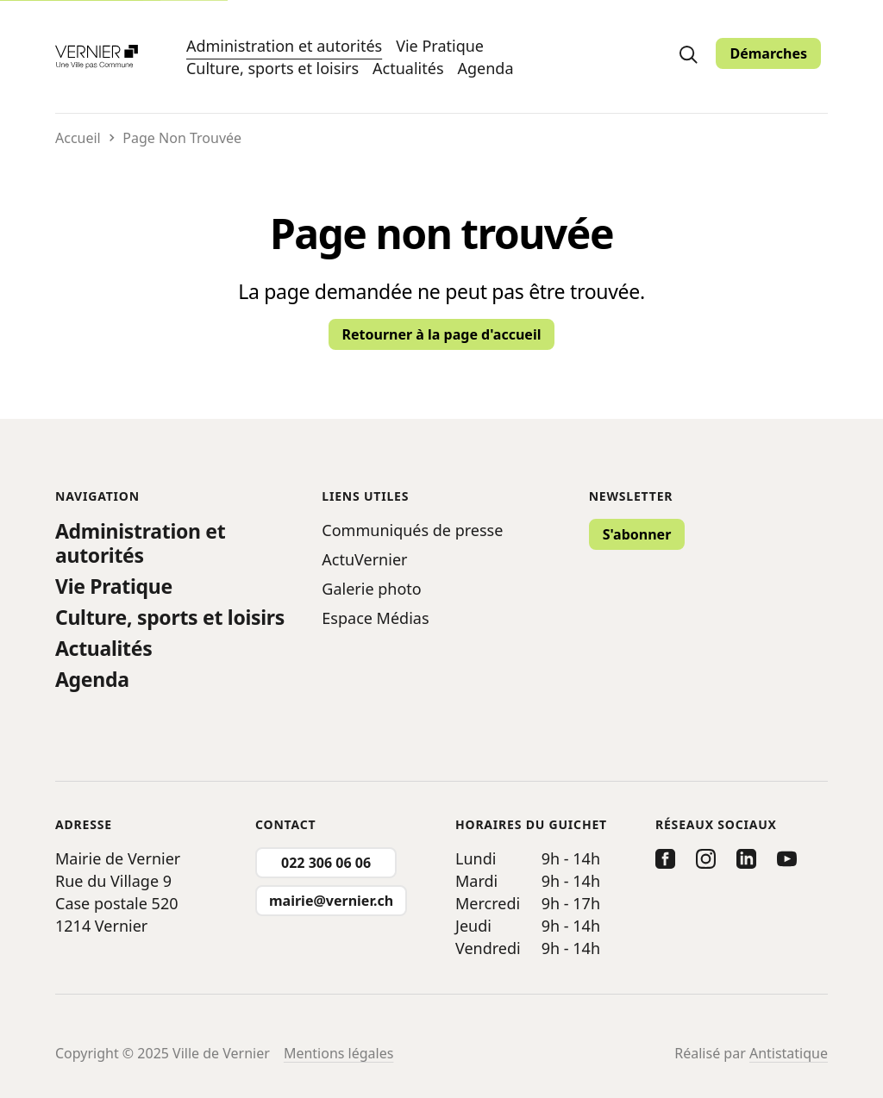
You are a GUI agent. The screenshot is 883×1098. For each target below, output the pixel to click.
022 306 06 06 (326, 862)
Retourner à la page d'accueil (442, 334)
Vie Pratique (440, 45)
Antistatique (788, 1053)
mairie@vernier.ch (331, 900)
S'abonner (637, 534)
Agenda (486, 68)
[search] (688, 53)
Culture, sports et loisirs (272, 68)
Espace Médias (375, 618)
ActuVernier (364, 559)
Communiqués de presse (412, 530)
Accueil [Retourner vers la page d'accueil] (78, 138)
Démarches (768, 53)
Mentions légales (339, 1053)
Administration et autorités (284, 45)
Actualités (408, 68)
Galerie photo (371, 588)
